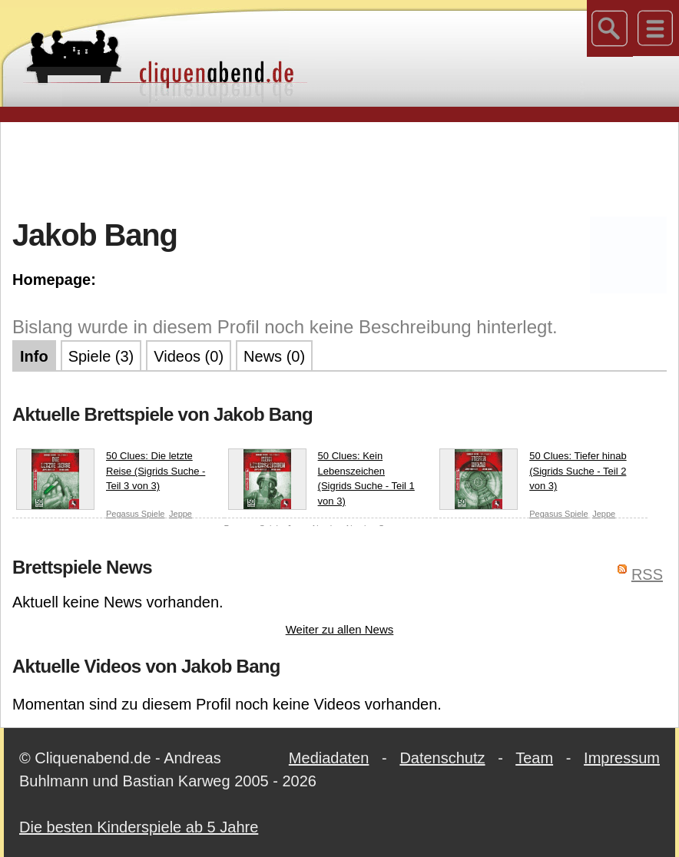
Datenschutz (442, 757)
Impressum (622, 757)
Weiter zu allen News (340, 629)
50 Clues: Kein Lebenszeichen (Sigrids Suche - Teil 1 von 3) (321, 479)
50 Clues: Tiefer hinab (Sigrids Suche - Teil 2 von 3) (532, 474)
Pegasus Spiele (135, 513)
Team (534, 757)
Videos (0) (189, 356)
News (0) (274, 356)
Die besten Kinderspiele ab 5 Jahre (138, 827)
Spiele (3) (101, 356)
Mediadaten (329, 757)
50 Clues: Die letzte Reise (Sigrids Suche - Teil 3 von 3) (110, 474)
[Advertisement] (339, 168)
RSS (647, 574)
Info (34, 356)
